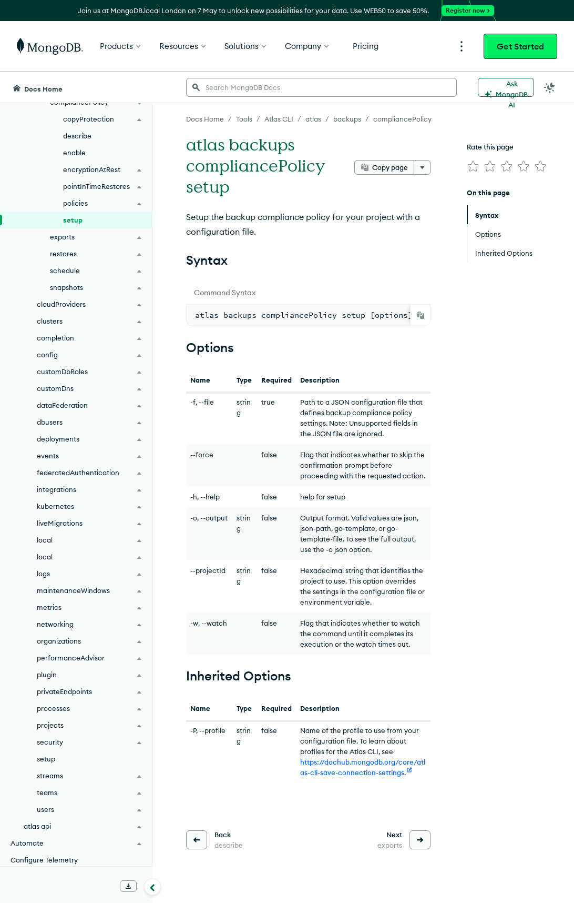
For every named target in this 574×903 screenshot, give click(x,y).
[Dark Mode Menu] (549, 87)
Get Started (520, 46)
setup (73, 220)
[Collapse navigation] (152, 886)
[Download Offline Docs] (128, 886)
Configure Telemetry (44, 860)
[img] (473, 166)
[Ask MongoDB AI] (506, 87)
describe (77, 136)
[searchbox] (321, 87)
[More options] (422, 167)
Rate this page (490, 147)
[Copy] (420, 315)
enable (74, 152)
